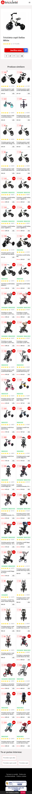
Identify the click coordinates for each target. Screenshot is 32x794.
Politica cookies (21, 776)
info (13, 93)
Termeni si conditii (12, 774)
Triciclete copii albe (9, 758)
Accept (23, 792)
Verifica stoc (19, 50)
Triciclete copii (23, 763)
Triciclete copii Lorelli (9, 763)
